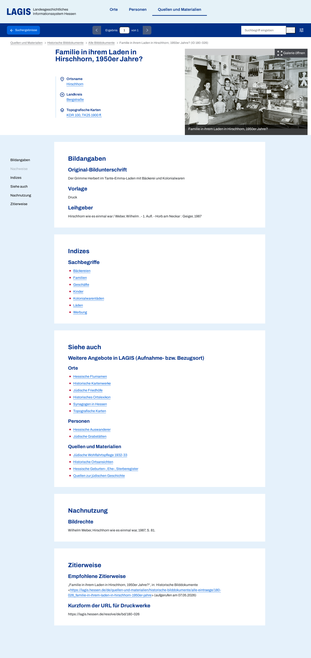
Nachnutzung (20, 195)
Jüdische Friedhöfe (88, 390)
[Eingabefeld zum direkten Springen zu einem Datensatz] (124, 30)
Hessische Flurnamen (90, 376)
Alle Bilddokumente (101, 42)
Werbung (80, 312)
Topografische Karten (89, 411)
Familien (80, 278)
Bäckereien (81, 271)
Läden (78, 305)
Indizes (15, 177)
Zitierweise (18, 204)
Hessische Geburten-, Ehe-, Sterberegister (105, 469)
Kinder (78, 291)
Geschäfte (81, 284)
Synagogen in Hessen (90, 404)
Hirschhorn (75, 84)
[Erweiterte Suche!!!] (301, 30)
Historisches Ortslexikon (92, 397)
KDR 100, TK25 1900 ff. (84, 115)
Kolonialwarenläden (88, 298)
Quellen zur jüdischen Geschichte (99, 475)
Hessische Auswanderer (92, 429)
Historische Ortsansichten (93, 462)
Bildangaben (20, 160)
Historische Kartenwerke (92, 383)
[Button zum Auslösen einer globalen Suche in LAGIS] (290, 30)
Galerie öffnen (291, 53)
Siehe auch (19, 186)
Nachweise (19, 169)
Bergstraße (75, 99)
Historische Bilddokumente (218, 30)
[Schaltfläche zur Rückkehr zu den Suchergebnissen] (23, 30)
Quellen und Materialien (26, 42)
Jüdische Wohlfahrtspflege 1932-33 (100, 455)
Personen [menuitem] (138, 9)
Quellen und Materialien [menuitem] (179, 9)
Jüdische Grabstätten (89, 436)
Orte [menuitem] (114, 9)
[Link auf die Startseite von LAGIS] (43, 12)
